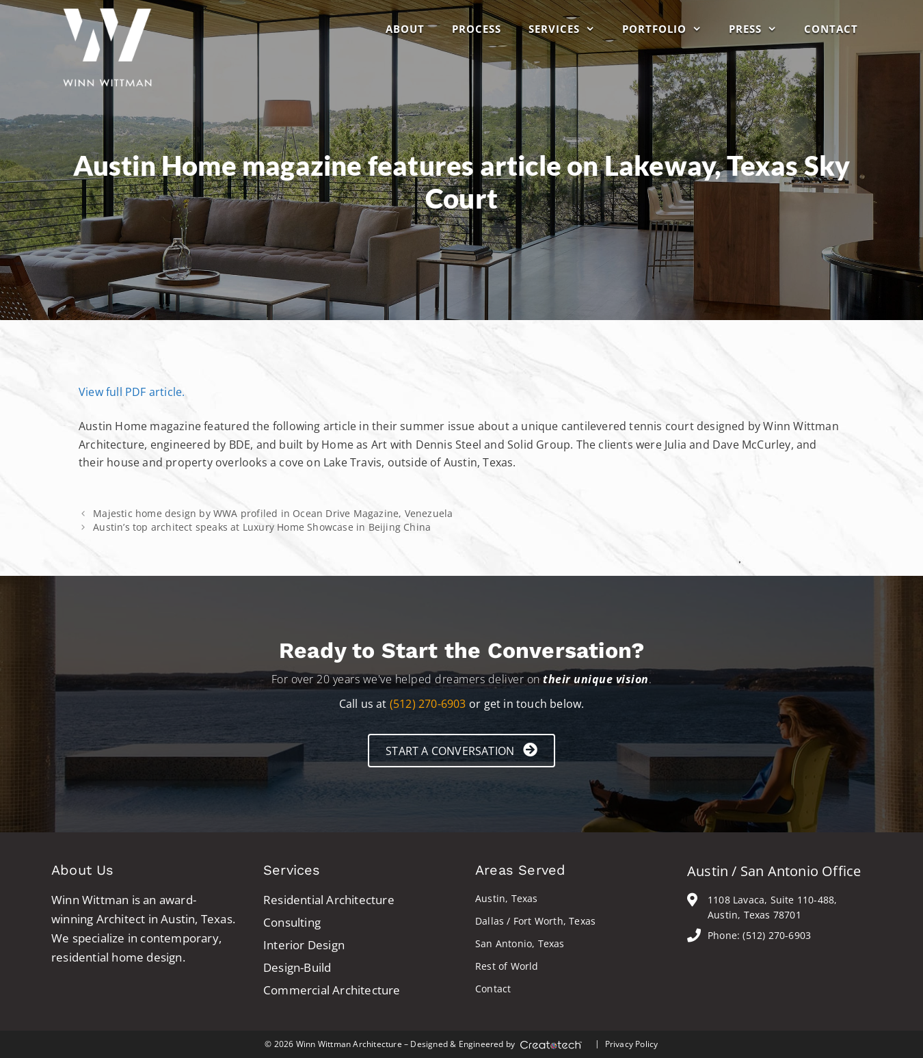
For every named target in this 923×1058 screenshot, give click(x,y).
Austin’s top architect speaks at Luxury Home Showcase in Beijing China (262, 526)
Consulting (292, 922)
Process (476, 29)
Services (568, 28)
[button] (461, 750)
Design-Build (297, 967)
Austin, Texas (506, 898)
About (405, 29)
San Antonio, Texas (520, 943)
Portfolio (668, 28)
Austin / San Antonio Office (774, 871)
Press (759, 28)
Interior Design (304, 945)
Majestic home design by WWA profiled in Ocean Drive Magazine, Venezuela (273, 513)
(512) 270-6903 (428, 703)
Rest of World (507, 966)
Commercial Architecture (332, 990)
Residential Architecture (328, 900)
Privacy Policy (631, 1044)
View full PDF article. (132, 391)
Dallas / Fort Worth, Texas (535, 920)
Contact (831, 29)
